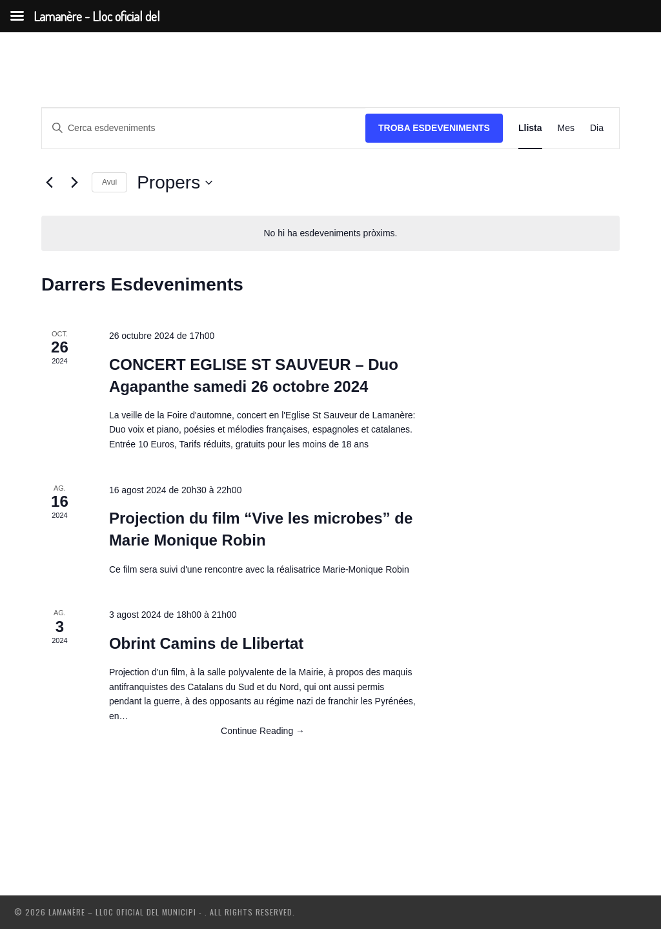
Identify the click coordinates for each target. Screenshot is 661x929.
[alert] (330, 233)
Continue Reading (263, 731)
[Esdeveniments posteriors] (74, 182)
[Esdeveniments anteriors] (49, 182)
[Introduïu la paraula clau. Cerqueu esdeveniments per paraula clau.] (203, 128)
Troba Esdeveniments (434, 128)
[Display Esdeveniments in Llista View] (530, 128)
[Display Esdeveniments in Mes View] (566, 128)
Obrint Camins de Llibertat (206, 643)
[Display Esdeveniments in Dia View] (597, 128)
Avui (109, 182)
